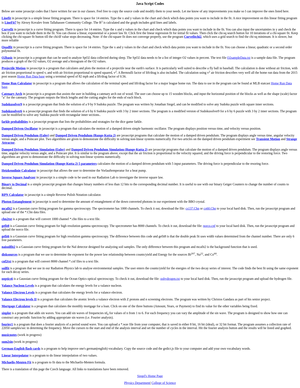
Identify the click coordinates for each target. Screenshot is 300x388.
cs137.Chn (192, 208)
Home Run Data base (31, 76)
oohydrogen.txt (170, 278)
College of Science (164, 383)
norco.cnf (209, 226)
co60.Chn (209, 208)
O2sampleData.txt (238, 57)
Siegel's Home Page (150, 376)
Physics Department (137, 383)
